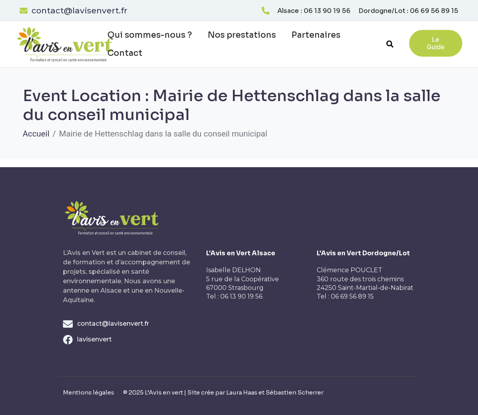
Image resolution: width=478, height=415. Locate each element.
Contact (124, 53)
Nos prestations (242, 35)
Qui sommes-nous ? (149, 35)
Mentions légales (88, 392)
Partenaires (316, 35)
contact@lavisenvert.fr (79, 10)
